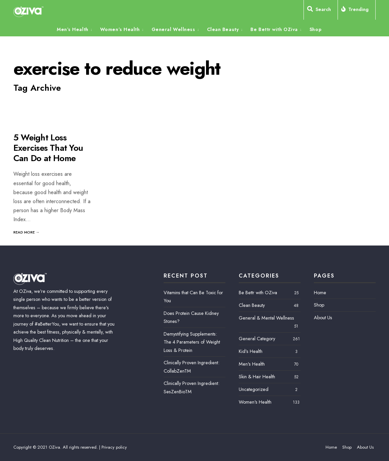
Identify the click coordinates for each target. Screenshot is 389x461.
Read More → (26, 232)
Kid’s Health (250, 351)
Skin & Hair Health (257, 376)
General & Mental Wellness (266, 318)
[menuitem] (77, 29)
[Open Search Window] (321, 11)
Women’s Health (120, 29)
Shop (316, 29)
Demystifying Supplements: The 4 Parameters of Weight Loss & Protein (192, 342)
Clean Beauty (223, 29)
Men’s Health (72, 29)
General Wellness (173, 29)
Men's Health (252, 364)
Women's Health (255, 402)
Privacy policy (114, 447)
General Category (257, 338)
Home (320, 292)
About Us (323, 317)
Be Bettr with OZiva (274, 29)
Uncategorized (253, 389)
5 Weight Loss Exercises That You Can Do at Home (48, 147)
